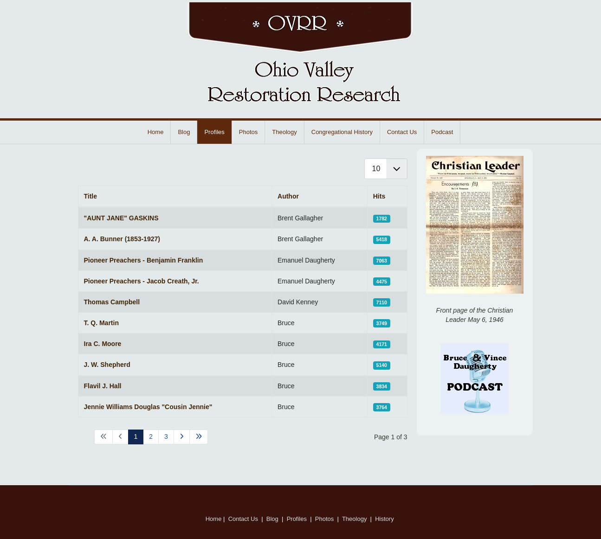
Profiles (214, 131)
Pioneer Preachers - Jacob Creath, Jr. (141, 281)
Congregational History (342, 131)
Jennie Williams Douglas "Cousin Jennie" (148, 407)
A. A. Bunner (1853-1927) (122, 239)
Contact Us (402, 131)
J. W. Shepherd (107, 364)
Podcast (442, 131)
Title (90, 196)
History (385, 518)
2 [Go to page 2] (151, 436)
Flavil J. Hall (103, 386)
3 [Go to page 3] (166, 436)
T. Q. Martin (101, 323)
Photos (248, 131)
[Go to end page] (198, 437)
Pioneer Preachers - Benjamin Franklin (143, 260)
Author (288, 196)
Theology (284, 131)
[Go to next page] (182, 437)
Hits (379, 196)
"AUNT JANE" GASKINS (121, 218)
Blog (184, 131)
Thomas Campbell (112, 302)
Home (156, 131)
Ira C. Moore (103, 343)
